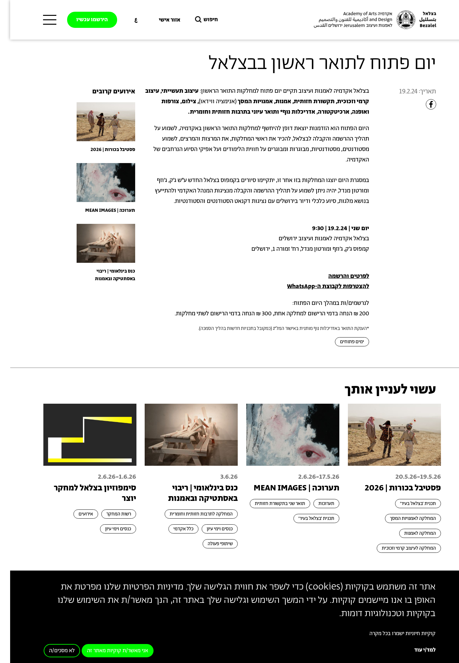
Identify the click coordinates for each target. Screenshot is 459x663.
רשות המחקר (108, 514)
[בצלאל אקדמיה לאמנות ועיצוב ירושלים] (364, 19)
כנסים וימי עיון (210, 529)
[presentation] (95, 121)
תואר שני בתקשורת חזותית (270, 503)
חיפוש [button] (196, 20)
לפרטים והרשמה (338, 276)
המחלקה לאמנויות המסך (403, 518)
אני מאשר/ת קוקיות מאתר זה (107, 650)
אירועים (75, 514)
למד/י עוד (414, 650)
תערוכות (316, 503)
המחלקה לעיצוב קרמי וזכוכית (399, 548)
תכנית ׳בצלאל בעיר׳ (408, 503)
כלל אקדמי (173, 529)
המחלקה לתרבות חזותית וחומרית (191, 514)
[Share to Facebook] (421, 104)
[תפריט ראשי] (39, 20)
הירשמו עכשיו (82, 19)
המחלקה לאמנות (410, 533)
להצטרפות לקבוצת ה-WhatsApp (318, 286)
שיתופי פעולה (210, 543)
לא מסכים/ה (52, 650)
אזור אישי (159, 20)
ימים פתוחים (342, 341)
